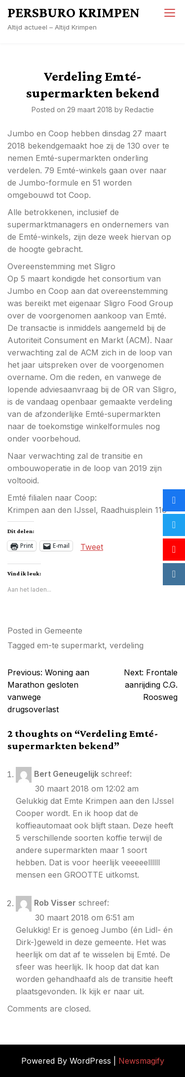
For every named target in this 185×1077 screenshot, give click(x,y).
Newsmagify (141, 1061)
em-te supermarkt (71, 645)
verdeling (127, 645)
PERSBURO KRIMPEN (73, 12)
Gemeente (63, 630)
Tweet (91, 546)
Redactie (139, 109)
